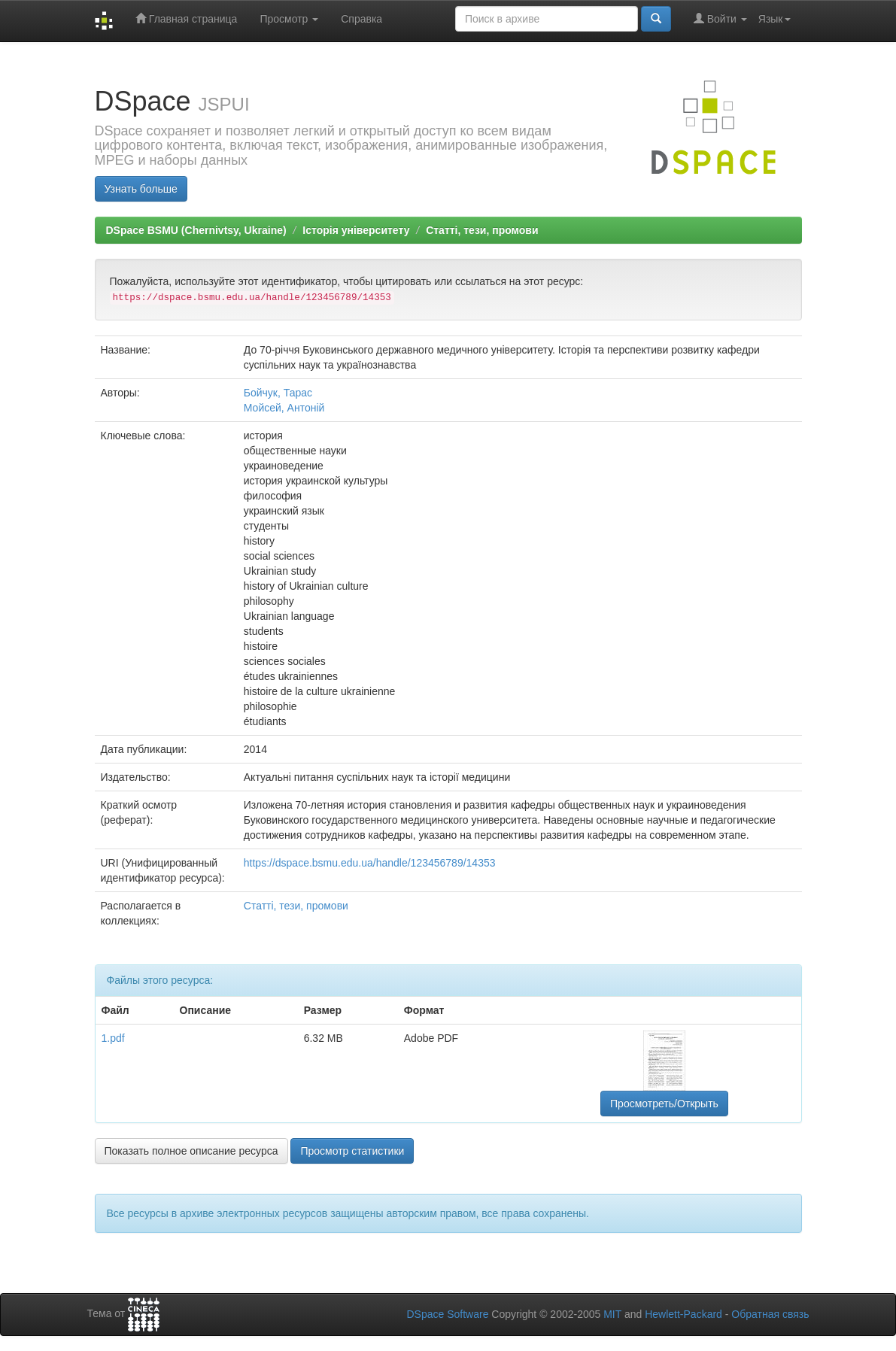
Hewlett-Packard (683, 1314)
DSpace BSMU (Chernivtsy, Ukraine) (196, 230)
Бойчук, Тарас (278, 393)
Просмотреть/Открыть (664, 1103)
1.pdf (113, 1038)
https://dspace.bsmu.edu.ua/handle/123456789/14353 (370, 863)
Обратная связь (770, 1314)
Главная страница (186, 18)
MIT (612, 1314)
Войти (720, 18)
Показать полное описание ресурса (191, 1151)
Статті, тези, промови (482, 230)
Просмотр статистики (352, 1151)
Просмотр (289, 19)
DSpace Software (447, 1314)
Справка (361, 19)
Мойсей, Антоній (284, 408)
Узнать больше (141, 189)
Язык (774, 19)
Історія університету (355, 230)
